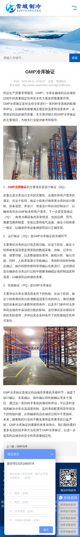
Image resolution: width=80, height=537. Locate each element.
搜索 (75, 58)
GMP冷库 (22, 446)
